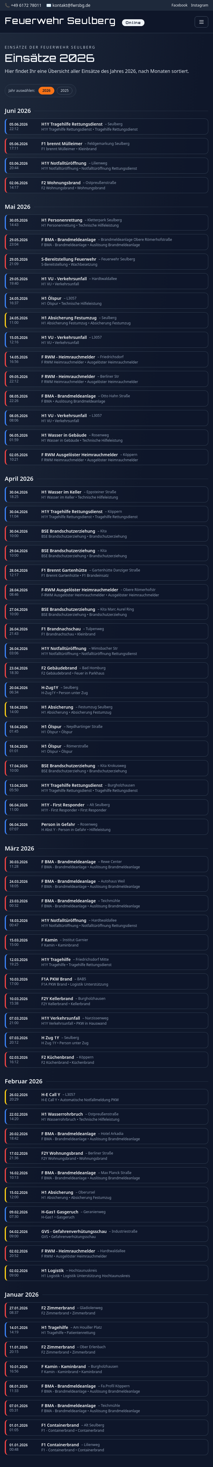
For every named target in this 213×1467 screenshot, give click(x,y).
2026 (46, 90)
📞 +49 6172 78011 (23, 5)
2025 (65, 90)
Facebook (180, 5)
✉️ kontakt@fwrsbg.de (68, 5)
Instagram (199, 5)
